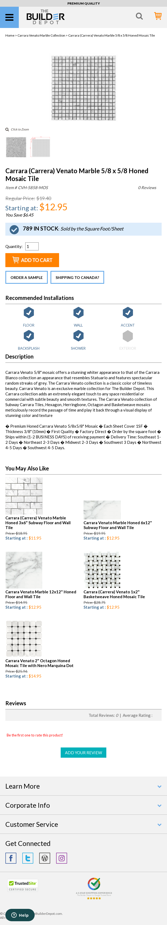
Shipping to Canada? (77, 277)
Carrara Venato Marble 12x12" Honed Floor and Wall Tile (40, 594)
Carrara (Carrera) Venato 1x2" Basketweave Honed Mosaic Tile (114, 594)
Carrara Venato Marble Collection (41, 35)
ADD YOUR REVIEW (83, 752)
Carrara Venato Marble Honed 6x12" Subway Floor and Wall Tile (118, 525)
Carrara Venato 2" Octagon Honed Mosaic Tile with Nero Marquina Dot (39, 663)
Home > (11, 35)
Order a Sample (26, 277)
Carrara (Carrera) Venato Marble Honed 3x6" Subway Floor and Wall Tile (38, 522)
